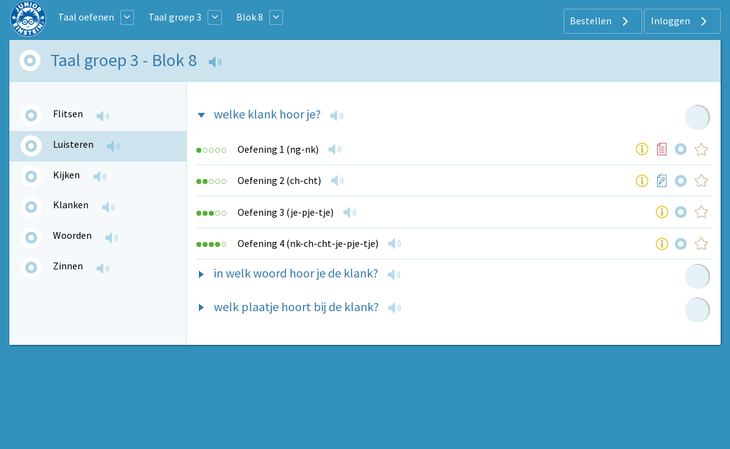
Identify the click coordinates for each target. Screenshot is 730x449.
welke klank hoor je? (267, 114)
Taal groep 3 (174, 17)
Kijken (66, 174)
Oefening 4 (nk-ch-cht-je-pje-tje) (308, 243)
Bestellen (601, 21)
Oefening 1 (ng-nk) (278, 149)
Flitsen (68, 113)
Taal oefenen (86, 17)
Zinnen (68, 265)
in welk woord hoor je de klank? (296, 273)
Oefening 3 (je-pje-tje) (286, 212)
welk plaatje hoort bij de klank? (296, 306)
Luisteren (73, 144)
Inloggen (680, 21)
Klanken (71, 204)
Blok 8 (249, 17)
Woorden (72, 235)
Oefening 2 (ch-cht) (279, 180)
